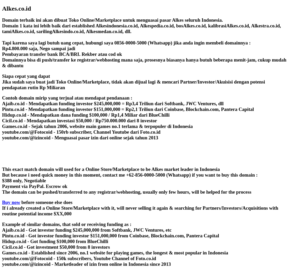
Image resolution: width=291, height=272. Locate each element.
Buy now (11, 202)
